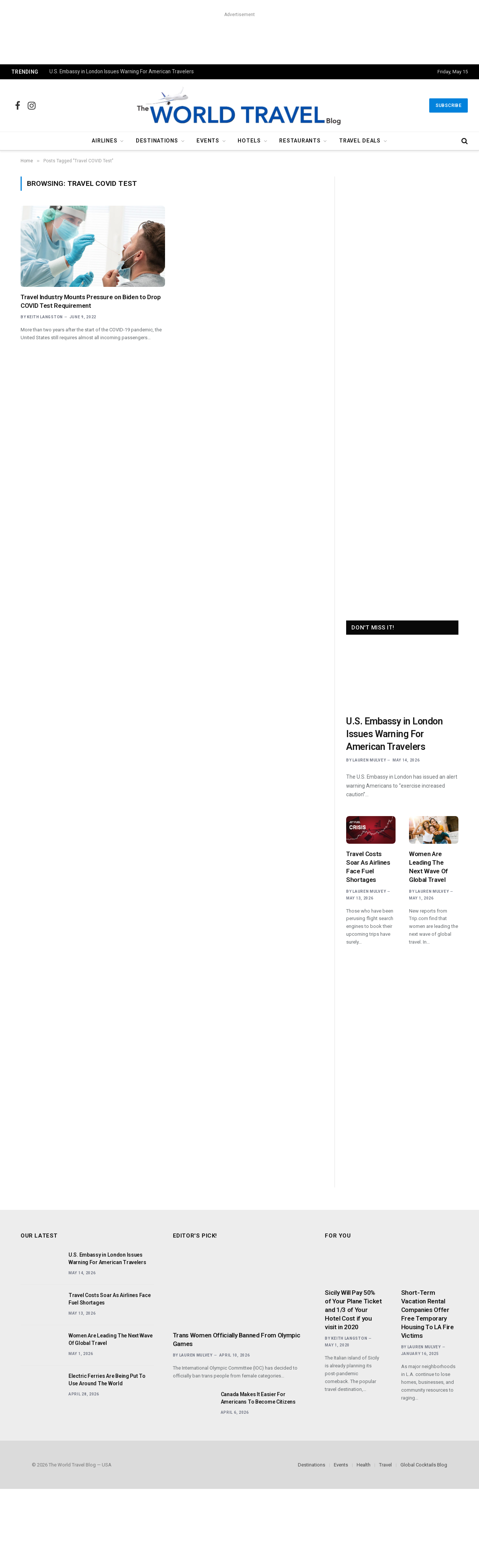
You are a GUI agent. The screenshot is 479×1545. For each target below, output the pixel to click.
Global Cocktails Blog (423, 1465)
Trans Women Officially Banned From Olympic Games (236, 1339)
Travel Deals (360, 141)
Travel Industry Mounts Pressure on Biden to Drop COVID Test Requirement (91, 301)
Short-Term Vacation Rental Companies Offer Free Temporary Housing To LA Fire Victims (427, 1314)
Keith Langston (45, 317)
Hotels (249, 141)
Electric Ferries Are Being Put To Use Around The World (107, 1379)
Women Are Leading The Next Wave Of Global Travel (428, 866)
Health (363, 1465)
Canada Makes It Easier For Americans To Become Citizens (258, 1398)
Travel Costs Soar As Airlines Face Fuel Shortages (368, 866)
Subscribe (448, 105)
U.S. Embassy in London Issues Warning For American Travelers (121, 71)
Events (207, 141)
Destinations (157, 141)
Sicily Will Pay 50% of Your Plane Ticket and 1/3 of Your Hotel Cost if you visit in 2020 (353, 1310)
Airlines (104, 141)
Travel (385, 1465)
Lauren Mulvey (369, 760)
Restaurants (299, 141)
